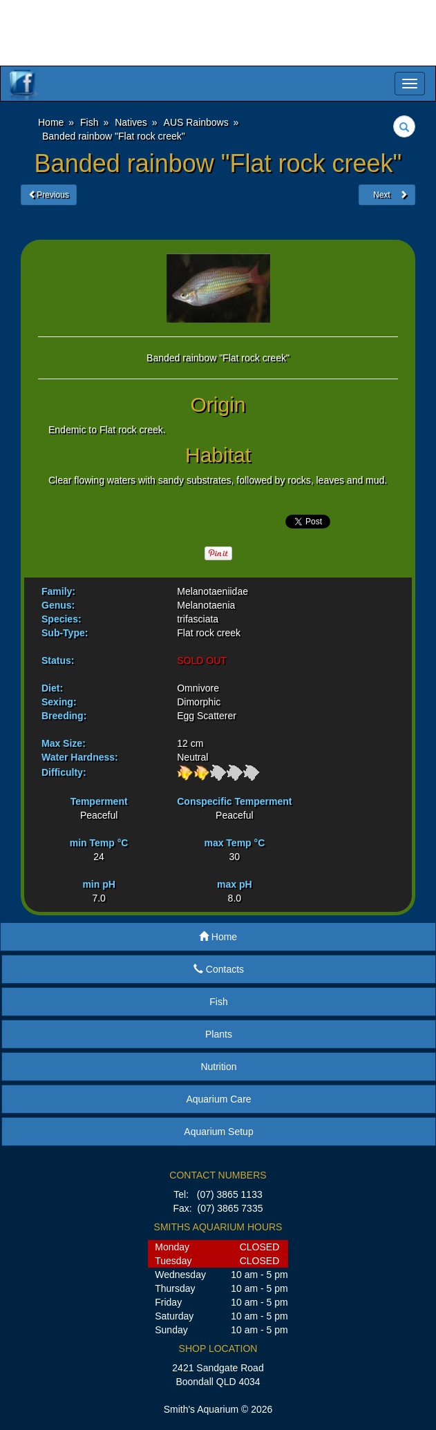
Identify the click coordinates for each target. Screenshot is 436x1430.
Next (387, 195)
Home (218, 936)
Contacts (218, 969)
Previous (48, 195)
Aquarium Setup (218, 1131)
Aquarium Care (218, 1099)
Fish (218, 1001)
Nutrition (218, 1066)
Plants (218, 1034)
